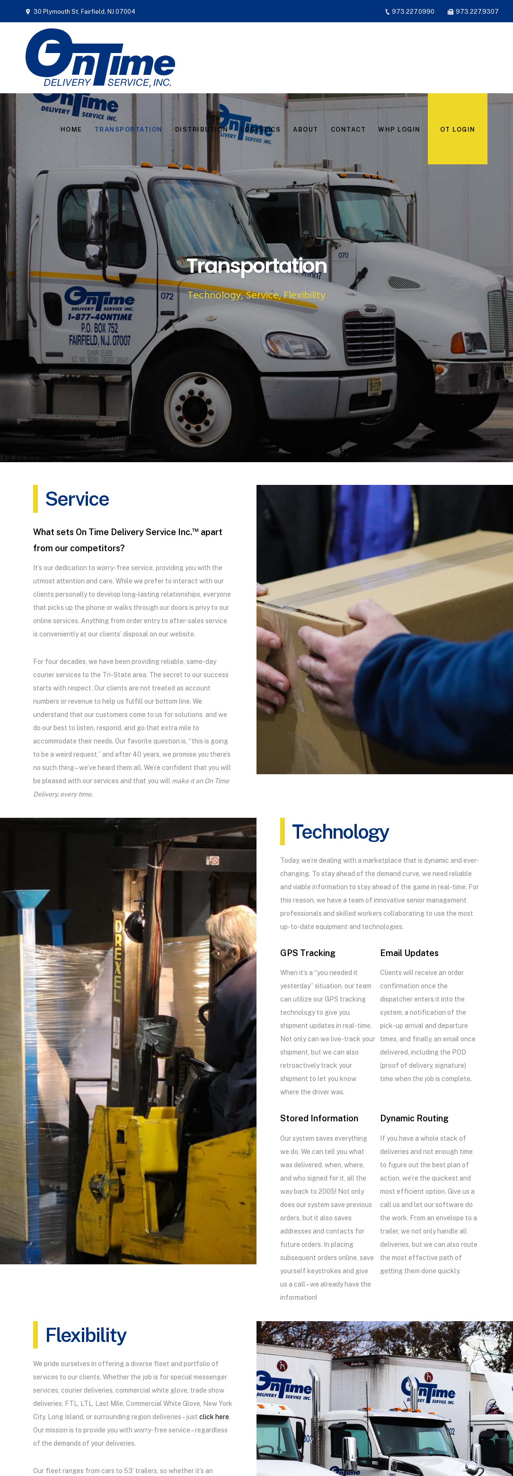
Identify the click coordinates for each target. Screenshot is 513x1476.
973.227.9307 (477, 11)
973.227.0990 (413, 11)
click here (214, 1417)
